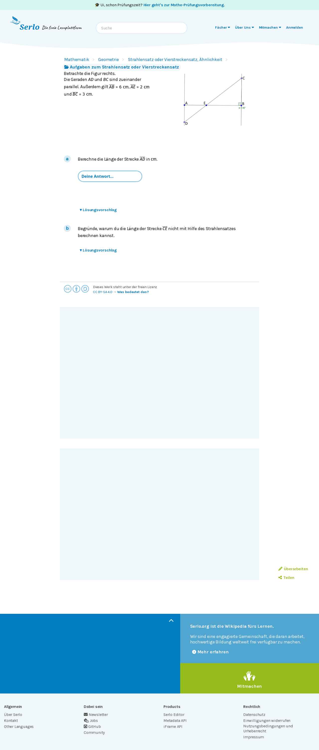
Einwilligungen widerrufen (266, 720)
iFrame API (172, 726)
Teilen (286, 577)
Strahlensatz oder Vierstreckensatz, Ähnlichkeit (175, 59)
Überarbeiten (293, 568)
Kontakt (11, 720)
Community (94, 732)
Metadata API (175, 720)
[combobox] (141, 28)
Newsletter (96, 714)
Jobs (91, 720)
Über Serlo (13, 714)
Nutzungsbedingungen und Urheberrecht (268, 728)
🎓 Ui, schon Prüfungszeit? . (160, 4)
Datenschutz (254, 714)
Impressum (253, 737)
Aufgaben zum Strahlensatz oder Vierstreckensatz (121, 67)
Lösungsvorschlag (98, 209)
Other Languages (19, 726)
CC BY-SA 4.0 (102, 292)
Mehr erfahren (210, 652)
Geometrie (108, 59)
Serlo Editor (173, 714)
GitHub (92, 726)
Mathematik (76, 59)
